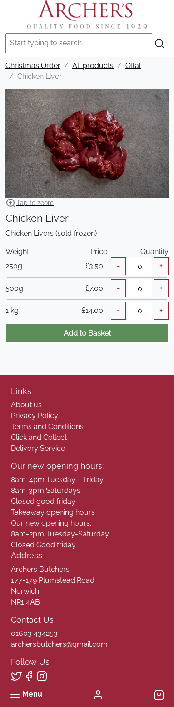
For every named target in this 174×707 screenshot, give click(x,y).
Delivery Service (38, 448)
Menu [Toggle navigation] (26, 694)
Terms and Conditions (47, 426)
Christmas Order (32, 65)
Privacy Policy (34, 415)
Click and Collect (39, 437)
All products (93, 65)
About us (26, 404)
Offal (133, 65)
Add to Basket (87, 333)
